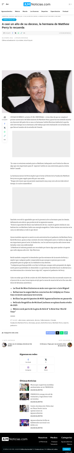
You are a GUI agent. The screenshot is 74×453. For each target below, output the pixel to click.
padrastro (13, 315)
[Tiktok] (45, 359)
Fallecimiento (45, 310)
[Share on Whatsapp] (18, 32)
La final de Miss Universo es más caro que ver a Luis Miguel (34, 288)
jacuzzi (37, 312)
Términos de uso (43, 447)
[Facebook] (28, 351)
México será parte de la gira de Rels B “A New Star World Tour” (35, 302)
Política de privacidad (27, 447)
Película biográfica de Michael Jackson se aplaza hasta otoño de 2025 (38, 299)
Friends (52, 310)
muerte (65, 312)
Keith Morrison (46, 312)
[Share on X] (15, 32)
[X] (45, 351)
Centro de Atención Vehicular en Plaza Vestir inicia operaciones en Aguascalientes (41, 396)
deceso (37, 310)
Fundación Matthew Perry (19, 312)
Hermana (31, 312)
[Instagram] (28, 359)
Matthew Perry (57, 312)
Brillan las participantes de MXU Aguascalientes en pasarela (35, 296)
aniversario (30, 310)
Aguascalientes (35, 379)
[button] (66, 448)
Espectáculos (7, 19)
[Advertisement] (37, 56)
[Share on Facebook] (12, 32)
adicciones (22, 310)
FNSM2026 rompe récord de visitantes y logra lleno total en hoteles (40, 385)
